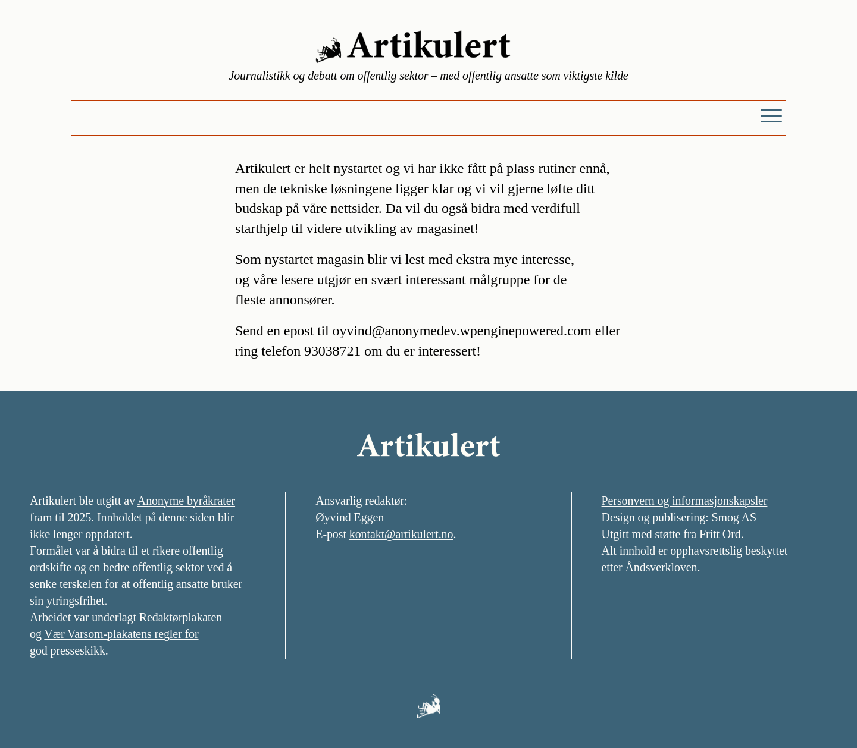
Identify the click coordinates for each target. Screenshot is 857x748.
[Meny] (771, 115)
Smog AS (733, 517)
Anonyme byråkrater (186, 500)
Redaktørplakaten (180, 617)
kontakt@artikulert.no (401, 533)
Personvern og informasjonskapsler (685, 500)
